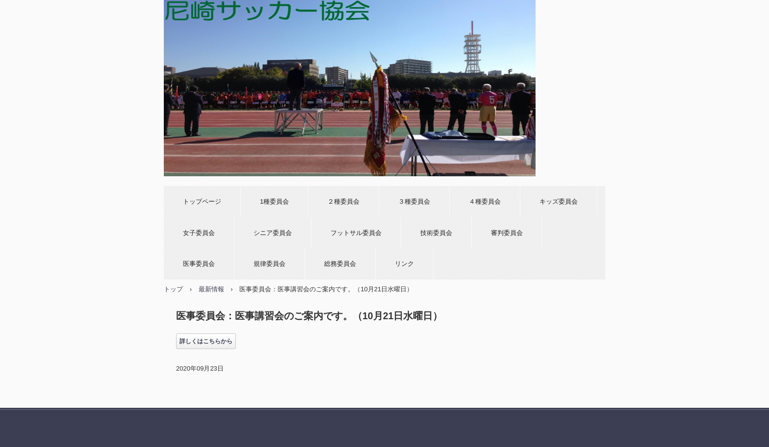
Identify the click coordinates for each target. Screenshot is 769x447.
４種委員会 (485, 201)
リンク (404, 263)
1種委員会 (274, 201)
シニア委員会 (273, 232)
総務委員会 (340, 263)
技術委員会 (436, 232)
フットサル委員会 (356, 232)
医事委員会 (199, 263)
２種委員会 (343, 201)
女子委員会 (199, 232)
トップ (173, 289)
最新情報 (211, 289)
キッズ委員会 (558, 201)
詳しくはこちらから (205, 341)
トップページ (202, 201)
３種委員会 (414, 201)
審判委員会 (507, 232)
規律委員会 (269, 263)
